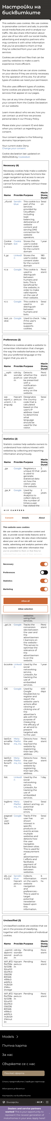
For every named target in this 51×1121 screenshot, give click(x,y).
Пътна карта (14, 1045)
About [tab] (42, 517)
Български (10, 1102)
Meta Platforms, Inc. (18, 741)
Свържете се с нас (18, 1064)
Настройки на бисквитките (16, 1095)
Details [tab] (25, 517)
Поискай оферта (14, 1073)
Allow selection (25, 609)
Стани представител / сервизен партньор (23, 1081)
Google (17, 269)
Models (10, 1037)
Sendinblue (17, 202)
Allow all (25, 601)
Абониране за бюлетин (13, 1088)
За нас (7, 1055)
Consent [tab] (9, 517)
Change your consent (14, 148)
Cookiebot (24, 157)
